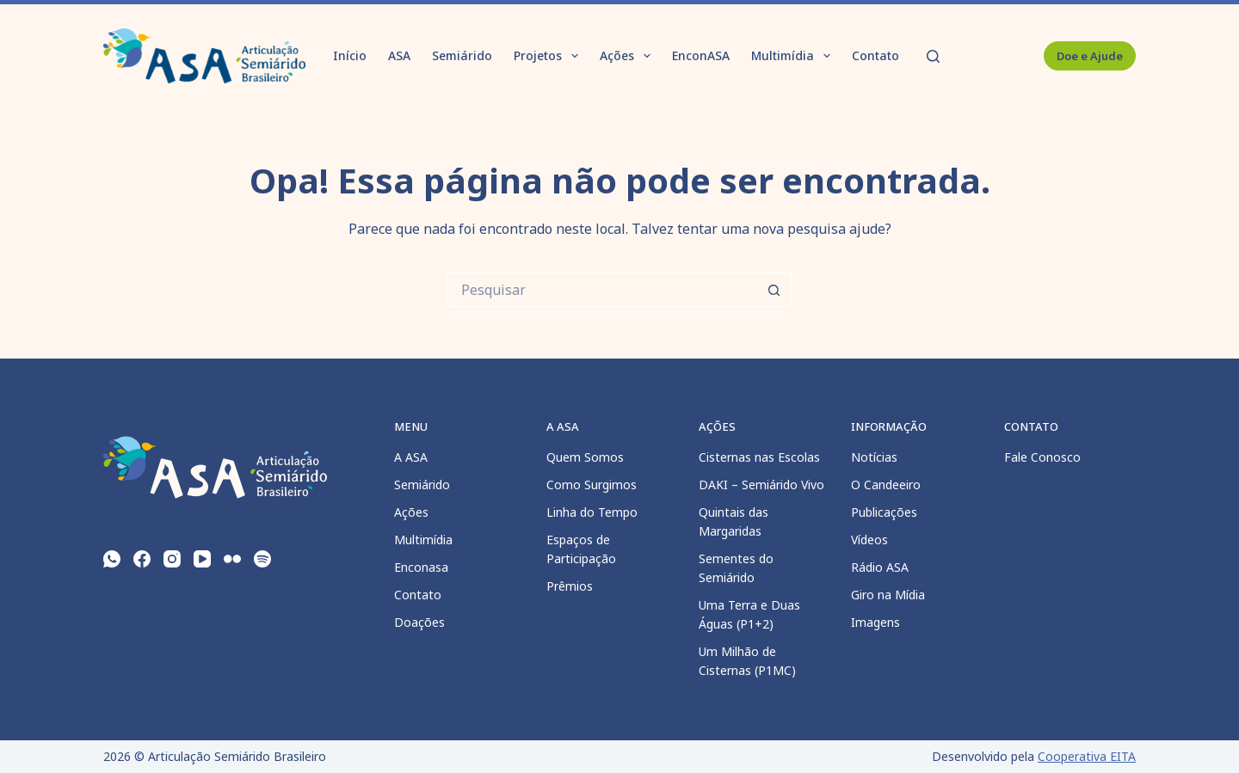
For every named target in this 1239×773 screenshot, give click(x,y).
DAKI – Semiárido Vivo (761, 484)
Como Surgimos (591, 484)
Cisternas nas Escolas (759, 457)
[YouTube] (202, 558)
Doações (419, 622)
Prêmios (569, 586)
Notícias (874, 457)
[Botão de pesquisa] (774, 290)
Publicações (884, 512)
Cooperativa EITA (1087, 756)
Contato (875, 55)
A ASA (411, 457)
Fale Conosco (1042, 457)
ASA (399, 55)
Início (350, 55)
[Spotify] (262, 558)
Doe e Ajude (1090, 56)
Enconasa (421, 567)
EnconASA (701, 55)
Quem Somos (585, 457)
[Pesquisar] (933, 56)
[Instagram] (172, 558)
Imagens (875, 622)
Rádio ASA (880, 567)
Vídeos (869, 539)
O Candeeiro (886, 484)
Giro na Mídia (888, 594)
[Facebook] (142, 558)
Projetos (549, 56)
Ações (628, 56)
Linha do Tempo (592, 512)
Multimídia (794, 56)
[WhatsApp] (111, 558)
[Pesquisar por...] (602, 290)
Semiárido (462, 55)
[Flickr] (232, 558)
